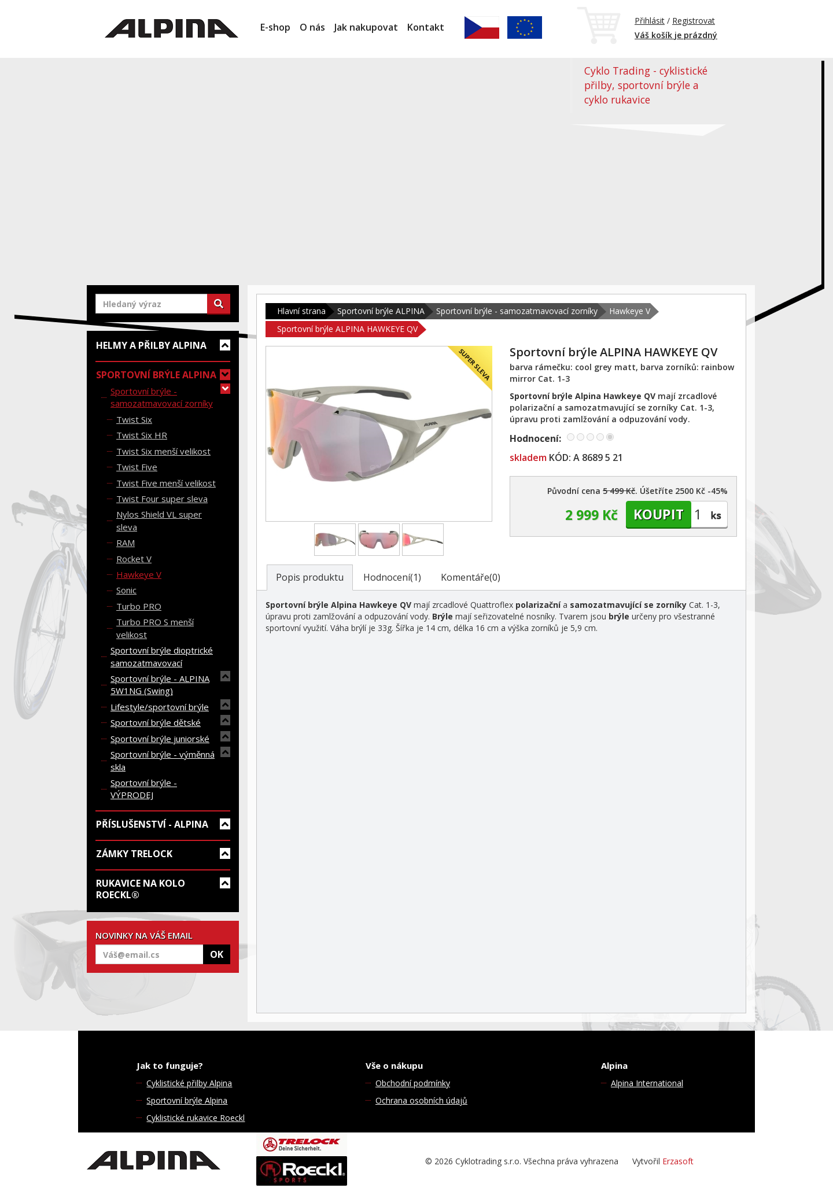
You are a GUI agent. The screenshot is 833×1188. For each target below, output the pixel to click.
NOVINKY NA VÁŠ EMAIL (144, 935)
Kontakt (425, 27)
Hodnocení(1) (392, 577)
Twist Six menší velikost (163, 451)
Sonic (126, 590)
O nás (312, 27)
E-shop (275, 27)
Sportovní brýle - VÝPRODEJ (143, 788)
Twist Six (134, 419)
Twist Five (136, 467)
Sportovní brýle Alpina (186, 1100)
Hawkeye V (138, 574)
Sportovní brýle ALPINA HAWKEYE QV (347, 328)
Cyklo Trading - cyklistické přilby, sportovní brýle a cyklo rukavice (645, 85)
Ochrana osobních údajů (421, 1100)
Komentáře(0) (470, 577)
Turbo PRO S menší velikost (155, 628)
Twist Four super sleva (162, 498)
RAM (125, 542)
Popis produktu (310, 577)
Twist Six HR (141, 435)
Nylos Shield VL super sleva (159, 520)
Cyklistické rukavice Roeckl (195, 1117)
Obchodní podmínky (412, 1083)
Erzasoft (678, 1161)
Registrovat (693, 20)
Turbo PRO (138, 606)
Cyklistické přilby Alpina (189, 1083)
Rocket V (134, 559)
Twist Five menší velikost (166, 483)
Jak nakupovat (366, 27)
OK (216, 954)
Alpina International (647, 1083)
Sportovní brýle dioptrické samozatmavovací (161, 656)
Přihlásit (650, 20)
